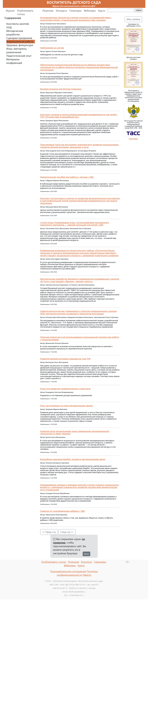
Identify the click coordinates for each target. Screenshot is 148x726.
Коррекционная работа (19, 41)
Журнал (10, 10)
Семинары (75, 10)
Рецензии (47, 10)
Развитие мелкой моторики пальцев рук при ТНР (65, 358)
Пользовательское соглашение (68, 571)
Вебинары (90, 10)
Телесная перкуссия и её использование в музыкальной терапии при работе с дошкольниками (79, 338)
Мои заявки (133, 19)
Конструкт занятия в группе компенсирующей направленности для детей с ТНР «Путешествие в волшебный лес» (79, 115)
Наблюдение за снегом (52, 47)
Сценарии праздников (19, 38)
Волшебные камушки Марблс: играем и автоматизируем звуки (72, 459)
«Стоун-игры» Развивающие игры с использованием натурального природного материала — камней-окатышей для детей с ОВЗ (74, 223)
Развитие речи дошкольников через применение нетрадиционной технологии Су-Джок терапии (74, 432)
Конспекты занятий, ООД (17, 25)
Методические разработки (14, 32)
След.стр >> (67, 532)
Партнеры (133, 138)
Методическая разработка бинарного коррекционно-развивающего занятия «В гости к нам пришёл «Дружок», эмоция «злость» (79, 280)
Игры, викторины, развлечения (16, 50)
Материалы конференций (14, 61)
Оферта (87, 575)
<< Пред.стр (49, 532)
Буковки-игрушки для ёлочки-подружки (60, 89)
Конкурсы (61, 10)
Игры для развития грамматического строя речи (65, 388)
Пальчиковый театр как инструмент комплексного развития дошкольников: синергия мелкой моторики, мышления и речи (79, 146)
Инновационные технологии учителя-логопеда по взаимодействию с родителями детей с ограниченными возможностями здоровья (75, 18)
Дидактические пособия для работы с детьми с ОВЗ (67, 177)
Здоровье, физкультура (19, 45)
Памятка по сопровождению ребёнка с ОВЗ (62, 511)
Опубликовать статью (25, 12)
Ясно (86, 553)
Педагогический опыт (19, 55)
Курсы (101, 10)
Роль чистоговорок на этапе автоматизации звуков (66, 405)
